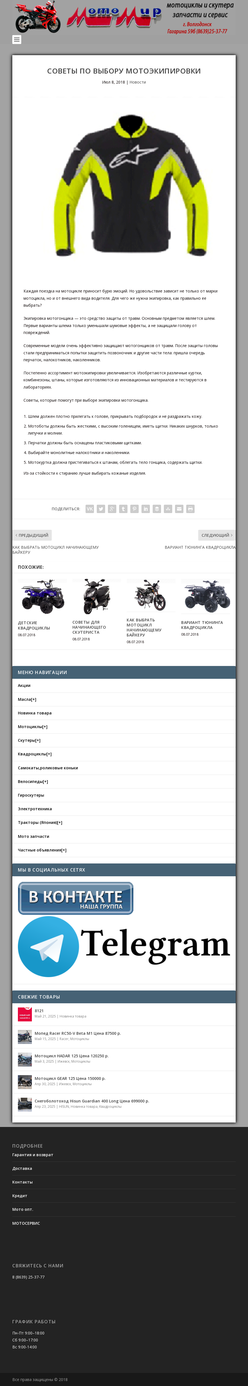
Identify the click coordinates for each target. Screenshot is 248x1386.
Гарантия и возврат (32, 1154)
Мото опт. (22, 1209)
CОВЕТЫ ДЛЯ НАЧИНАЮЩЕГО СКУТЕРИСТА (89, 627)
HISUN (64, 1106)
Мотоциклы (30, 726)
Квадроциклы (32, 754)
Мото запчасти (33, 836)
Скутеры (26, 740)
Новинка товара (35, 713)
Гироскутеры (31, 795)
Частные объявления (39, 850)
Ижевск (64, 1061)
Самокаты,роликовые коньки (48, 767)
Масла (24, 699)
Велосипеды (30, 781)
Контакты (22, 1182)
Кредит (19, 1195)
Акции (24, 685)
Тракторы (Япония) (37, 822)
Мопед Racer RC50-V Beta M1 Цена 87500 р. (78, 1033)
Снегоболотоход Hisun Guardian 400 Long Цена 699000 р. (92, 1101)
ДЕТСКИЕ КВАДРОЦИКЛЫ (34, 625)
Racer (64, 1038)
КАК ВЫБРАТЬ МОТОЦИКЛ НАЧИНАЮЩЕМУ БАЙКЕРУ (144, 627)
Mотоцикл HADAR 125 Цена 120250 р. (72, 1055)
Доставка (22, 1168)
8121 (39, 1010)
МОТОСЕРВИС (26, 1223)
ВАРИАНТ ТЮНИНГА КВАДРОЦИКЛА (202, 625)
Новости (137, 82)
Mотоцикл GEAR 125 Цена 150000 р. (70, 1078)
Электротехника (35, 808)
